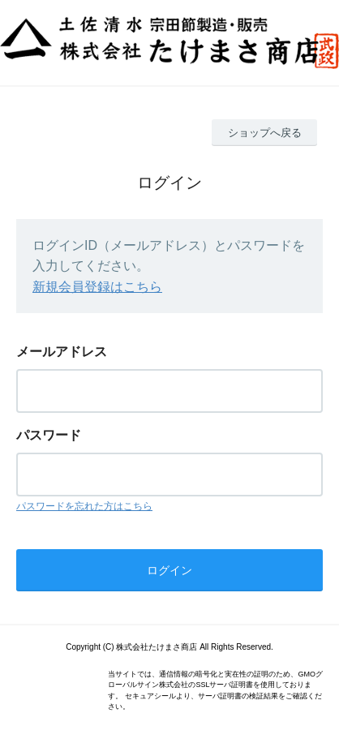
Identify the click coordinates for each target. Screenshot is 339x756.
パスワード (48, 435)
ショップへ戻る (265, 133)
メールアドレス (61, 352)
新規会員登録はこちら (97, 287)
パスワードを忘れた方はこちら (84, 506)
